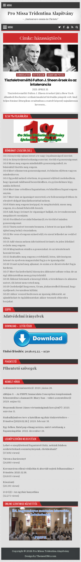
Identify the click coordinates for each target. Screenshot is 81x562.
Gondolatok (23, 74)
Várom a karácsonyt (14, 458)
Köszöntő (8, 482)
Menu (9, 5)
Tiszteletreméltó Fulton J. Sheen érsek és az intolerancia (40, 82)
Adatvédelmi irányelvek (23, 316)
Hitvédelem (38, 74)
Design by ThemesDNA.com (40, 556)
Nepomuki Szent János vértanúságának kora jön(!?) (32, 407)
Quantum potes (55, 74)
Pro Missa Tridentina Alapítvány (40, 13)
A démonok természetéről (18, 388)
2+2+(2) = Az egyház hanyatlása (21, 492)
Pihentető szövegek (20, 368)
